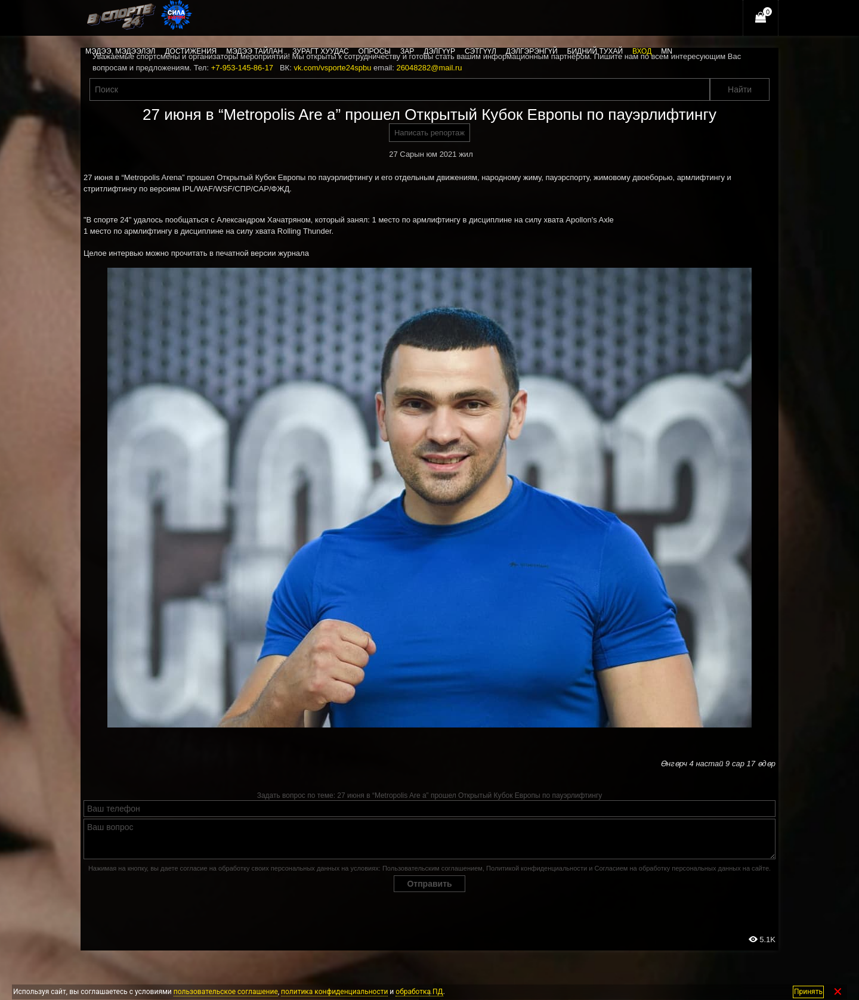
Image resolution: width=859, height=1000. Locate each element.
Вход (641, 51)
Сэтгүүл (480, 51)
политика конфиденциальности (334, 991)
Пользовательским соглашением (432, 868)
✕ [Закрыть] (838, 992)
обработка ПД (419, 991)
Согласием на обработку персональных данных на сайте (681, 868)
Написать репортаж (429, 132)
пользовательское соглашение (226, 991)
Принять (808, 991)
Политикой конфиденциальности (536, 868)
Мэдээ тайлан (254, 51)
